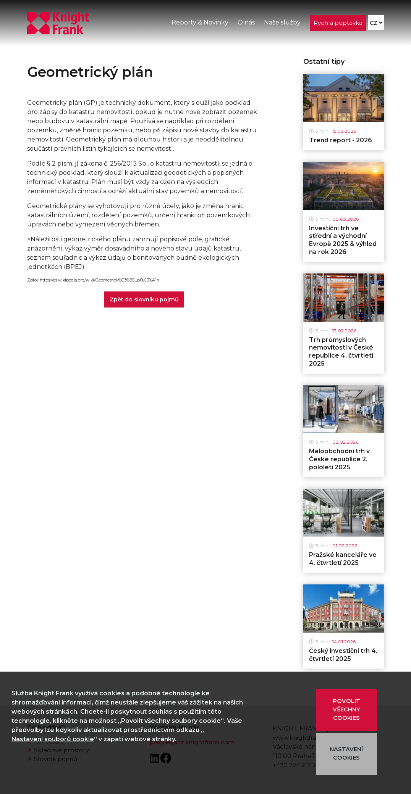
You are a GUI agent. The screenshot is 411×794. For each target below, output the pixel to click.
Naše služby (282, 22)
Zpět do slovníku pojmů (144, 299)
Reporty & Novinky (199, 22)
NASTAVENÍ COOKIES (346, 753)
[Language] (375, 23)
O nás (245, 22)
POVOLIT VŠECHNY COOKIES (346, 710)
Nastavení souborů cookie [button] (53, 739)
